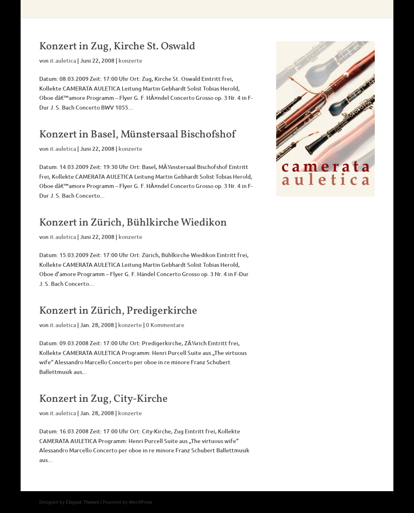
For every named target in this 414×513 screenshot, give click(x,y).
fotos (298, 9)
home (88, 9)
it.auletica (63, 60)
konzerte (179, 9)
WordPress (140, 501)
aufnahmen (266, 9)
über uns (117, 9)
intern (325, 9)
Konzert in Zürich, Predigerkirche (118, 311)
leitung (148, 9)
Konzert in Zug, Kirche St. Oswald (117, 46)
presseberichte (221, 9)
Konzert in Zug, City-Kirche (103, 399)
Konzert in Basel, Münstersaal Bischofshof (137, 134)
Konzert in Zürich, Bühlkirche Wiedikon (133, 222)
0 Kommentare (165, 325)
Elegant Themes (82, 501)
